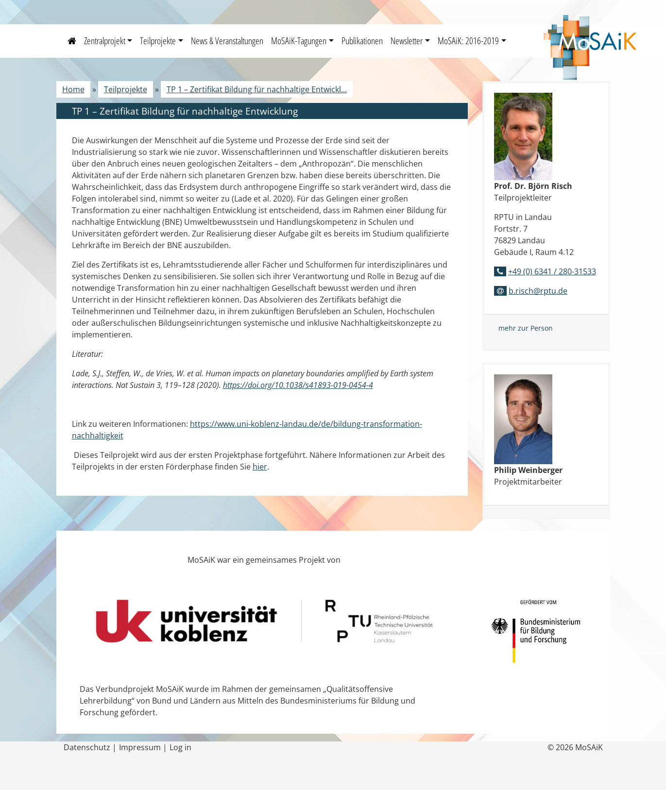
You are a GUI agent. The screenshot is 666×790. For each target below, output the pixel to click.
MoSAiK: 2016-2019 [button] (468, 40)
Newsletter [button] (407, 40)
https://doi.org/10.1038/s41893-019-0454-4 (298, 385)
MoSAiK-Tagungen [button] (298, 40)
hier (260, 466)
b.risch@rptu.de (538, 291)
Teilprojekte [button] (158, 40)
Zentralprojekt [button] (104, 40)
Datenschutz (87, 747)
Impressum (140, 747)
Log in (180, 747)
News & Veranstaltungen (227, 40)
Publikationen (362, 40)
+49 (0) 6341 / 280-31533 (552, 271)
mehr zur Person (525, 328)
